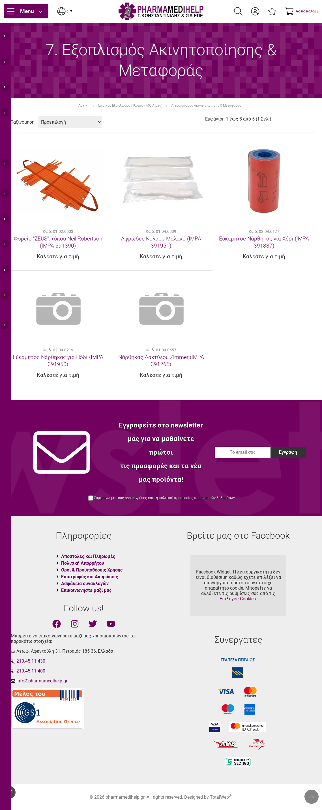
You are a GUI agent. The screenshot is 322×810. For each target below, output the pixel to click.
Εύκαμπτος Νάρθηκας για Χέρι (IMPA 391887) (264, 242)
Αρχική (83, 106)
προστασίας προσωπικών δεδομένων (204, 498)
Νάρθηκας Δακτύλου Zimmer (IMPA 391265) (161, 361)
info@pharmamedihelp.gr (41, 681)
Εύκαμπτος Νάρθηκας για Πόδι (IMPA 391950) (58, 361)
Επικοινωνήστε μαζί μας (86, 590)
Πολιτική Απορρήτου (82, 563)
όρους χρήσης (136, 498)
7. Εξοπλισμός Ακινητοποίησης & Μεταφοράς (206, 106)
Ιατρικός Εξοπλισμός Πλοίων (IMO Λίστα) (130, 106)
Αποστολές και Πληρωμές (88, 556)
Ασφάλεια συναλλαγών (85, 583)
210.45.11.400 (30, 671)
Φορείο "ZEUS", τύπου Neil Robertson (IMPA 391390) (58, 242)
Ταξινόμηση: (23, 122)
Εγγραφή (288, 452)
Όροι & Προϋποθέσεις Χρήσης (92, 570)
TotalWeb (220, 797)
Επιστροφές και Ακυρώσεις (89, 576)
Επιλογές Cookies (238, 598)
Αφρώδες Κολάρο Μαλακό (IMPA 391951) (161, 242)
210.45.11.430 (30, 661)
